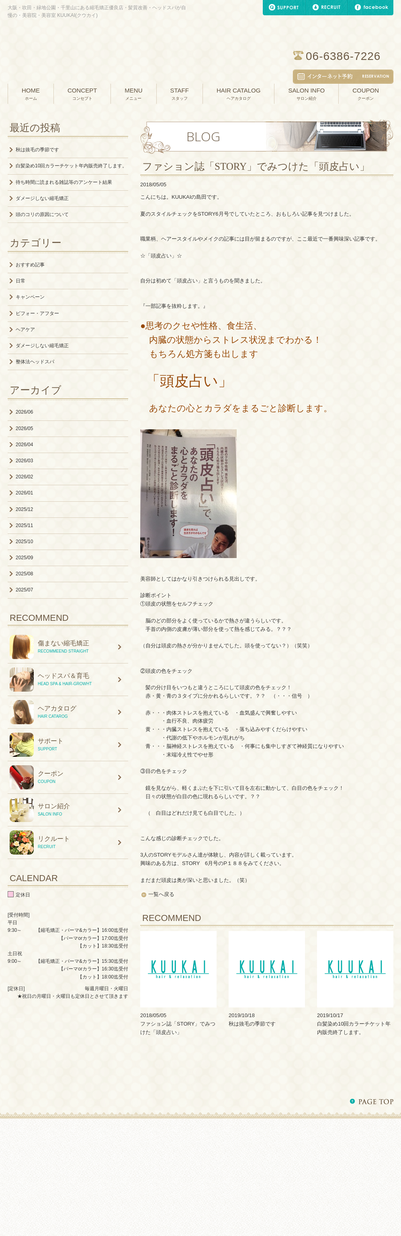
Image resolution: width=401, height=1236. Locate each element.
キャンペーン (30, 297)
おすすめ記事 (30, 265)
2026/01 (24, 493)
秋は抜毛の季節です (252, 1024)
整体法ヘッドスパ (35, 362)
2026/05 (24, 428)
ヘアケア (25, 329)
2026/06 (24, 412)
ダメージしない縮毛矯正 (42, 198)
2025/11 (24, 525)
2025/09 (24, 557)
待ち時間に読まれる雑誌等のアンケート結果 (64, 182)
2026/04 (24, 444)
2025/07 (24, 590)
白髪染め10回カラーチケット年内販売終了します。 (71, 166)
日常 (20, 281)
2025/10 (24, 541)
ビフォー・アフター (37, 313)
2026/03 (24, 461)
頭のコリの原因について (42, 214)
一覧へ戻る (161, 894)
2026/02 (24, 477)
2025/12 (24, 509)
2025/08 (24, 574)
